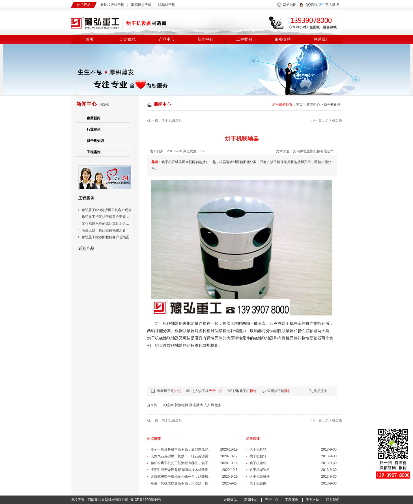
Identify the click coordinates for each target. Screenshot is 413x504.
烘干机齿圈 (333, 120)
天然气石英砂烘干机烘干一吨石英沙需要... (181, 456)
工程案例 (244, 39)
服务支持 (283, 39)
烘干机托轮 (257, 449)
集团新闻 (93, 118)
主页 (299, 105)
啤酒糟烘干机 (141, 5)
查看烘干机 (169, 391)
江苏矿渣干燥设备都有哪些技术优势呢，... (181, 470)
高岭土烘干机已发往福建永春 (104, 230)
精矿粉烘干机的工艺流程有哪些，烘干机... (181, 463)
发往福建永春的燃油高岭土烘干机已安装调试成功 (119, 224)
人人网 (209, 405)
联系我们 (322, 39)
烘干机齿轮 (257, 463)
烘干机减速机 (172, 120)
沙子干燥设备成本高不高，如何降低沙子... (181, 449)
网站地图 (289, 5)
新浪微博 (181, 405)
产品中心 (167, 39)
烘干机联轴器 (259, 477)
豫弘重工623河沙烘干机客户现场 (107, 210)
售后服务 (320, 391)
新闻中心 (205, 39)
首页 (90, 39)
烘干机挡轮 (257, 456)
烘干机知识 (95, 141)
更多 (218, 405)
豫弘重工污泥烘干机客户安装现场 (107, 217)
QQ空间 (168, 405)
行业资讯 (93, 129)
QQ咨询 (312, 5)
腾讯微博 (196, 405)
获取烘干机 (245, 391)
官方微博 (332, 5)
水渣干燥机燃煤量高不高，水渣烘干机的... (181, 483)
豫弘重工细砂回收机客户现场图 (105, 237)
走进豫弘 (128, 39)
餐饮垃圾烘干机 (112, 5)
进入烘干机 (207, 391)
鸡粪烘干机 (166, 5)
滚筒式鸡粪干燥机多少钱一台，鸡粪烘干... (181, 477)
